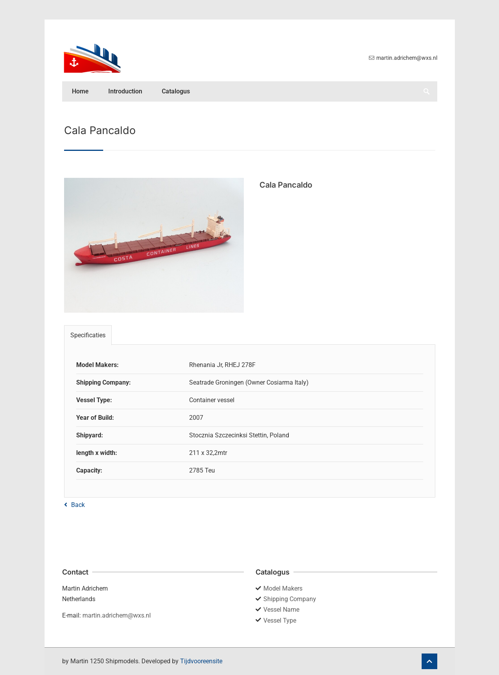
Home (80, 91)
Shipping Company (289, 599)
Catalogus (176, 91)
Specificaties (88, 335)
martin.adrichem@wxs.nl (116, 615)
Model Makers (282, 588)
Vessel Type (279, 620)
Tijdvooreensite (201, 661)
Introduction (125, 91)
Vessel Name (281, 609)
